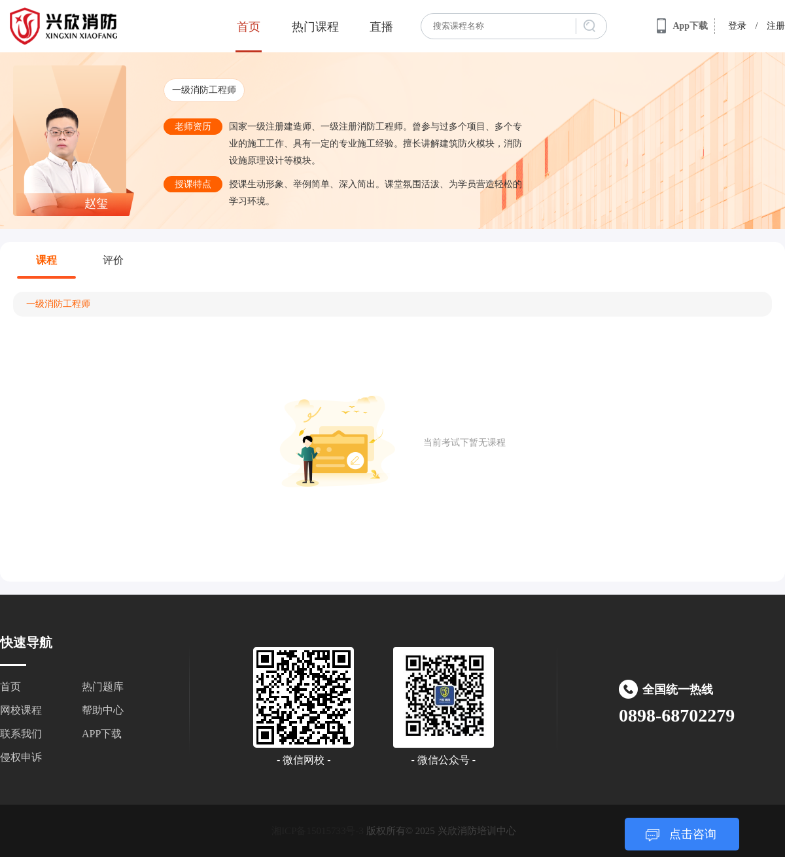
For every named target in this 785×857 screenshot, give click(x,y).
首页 (248, 26)
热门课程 (315, 26)
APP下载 (102, 733)
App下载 (682, 26)
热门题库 (103, 686)
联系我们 (21, 733)
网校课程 (21, 710)
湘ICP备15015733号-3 (317, 831)
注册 (776, 26)
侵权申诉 (21, 757)
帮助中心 (103, 710)
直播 (381, 26)
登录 (737, 26)
